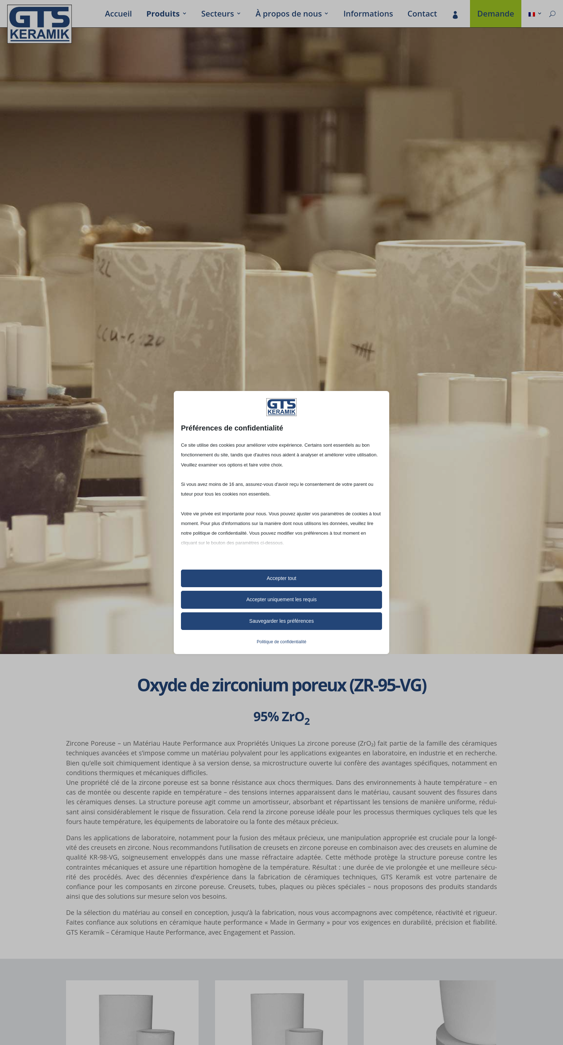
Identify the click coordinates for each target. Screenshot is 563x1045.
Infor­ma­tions (368, 15)
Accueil (118, 15)
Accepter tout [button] (282, 578)
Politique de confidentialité (281, 641)
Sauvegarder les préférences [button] (281, 621)
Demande (495, 15)
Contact (422, 15)
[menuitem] (535, 15)
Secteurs (217, 15)
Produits (163, 15)
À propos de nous (289, 15)
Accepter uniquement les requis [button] (281, 599)
